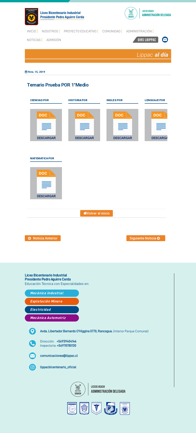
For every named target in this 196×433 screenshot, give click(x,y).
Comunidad (111, 31)
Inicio (31, 31)
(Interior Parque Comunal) (94, 331)
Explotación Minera (46, 301)
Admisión (53, 40)
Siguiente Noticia (146, 238)
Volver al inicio (96, 213)
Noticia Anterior (42, 238)
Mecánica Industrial (46, 293)
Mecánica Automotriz (48, 318)
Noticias (34, 40)
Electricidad (40, 309)
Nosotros (50, 31)
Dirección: (58, 341)
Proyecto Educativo (80, 31)
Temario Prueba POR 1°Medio (57, 85)
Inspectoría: (58, 345)
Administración (139, 31)
